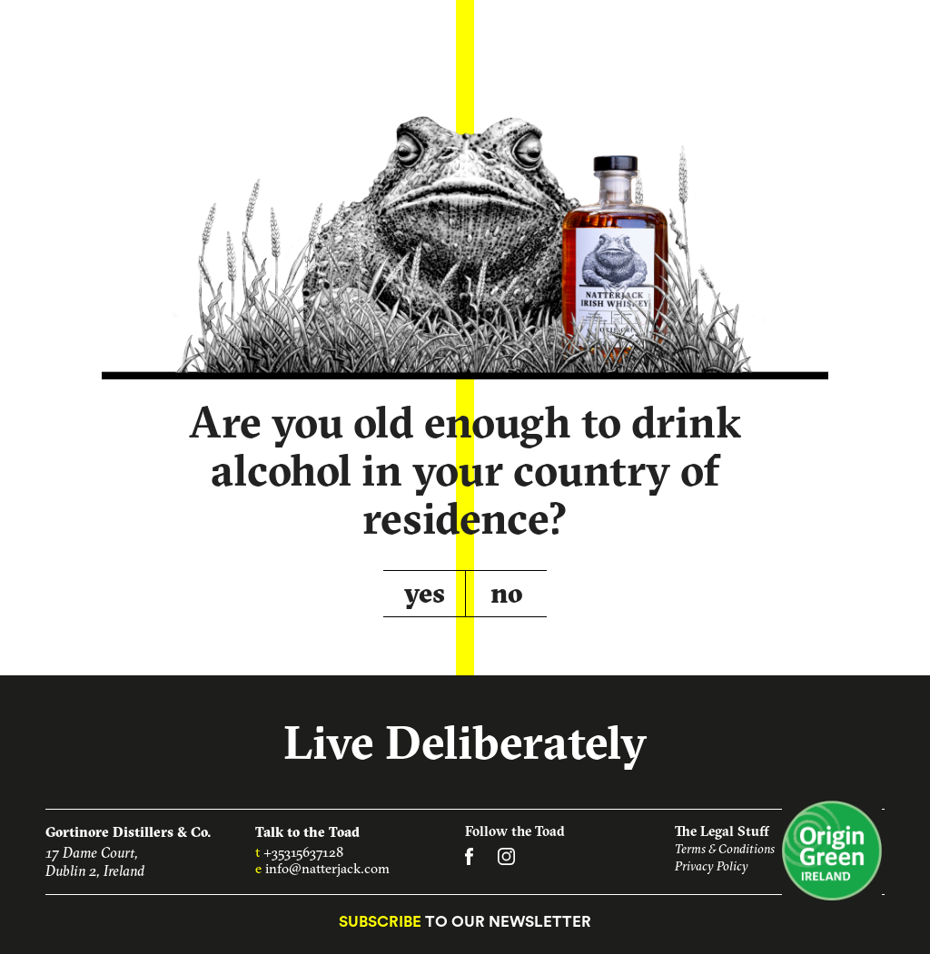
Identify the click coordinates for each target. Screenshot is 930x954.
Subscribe (380, 921)
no (506, 593)
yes (424, 593)
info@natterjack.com (327, 868)
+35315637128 (303, 852)
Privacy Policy (711, 866)
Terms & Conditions (725, 848)
